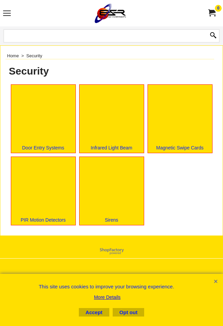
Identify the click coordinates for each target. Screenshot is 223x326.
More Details (107, 297)
